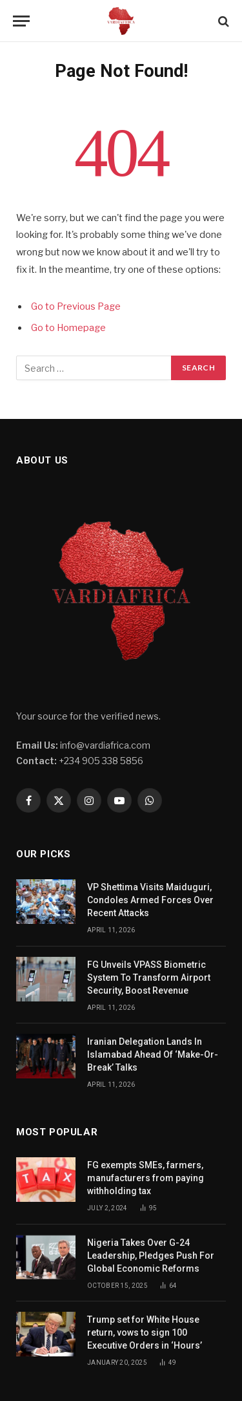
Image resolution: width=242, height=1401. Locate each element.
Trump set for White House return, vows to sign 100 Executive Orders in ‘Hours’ (145, 1332)
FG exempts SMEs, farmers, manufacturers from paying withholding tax (145, 1178)
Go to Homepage (68, 328)
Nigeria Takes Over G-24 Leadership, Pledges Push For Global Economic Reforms (150, 1255)
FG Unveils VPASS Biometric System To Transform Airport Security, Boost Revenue (148, 977)
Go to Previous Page (76, 306)
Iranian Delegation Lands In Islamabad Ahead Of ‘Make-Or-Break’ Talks (152, 1054)
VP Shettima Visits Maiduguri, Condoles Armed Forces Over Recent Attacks (150, 900)
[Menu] (21, 21)
